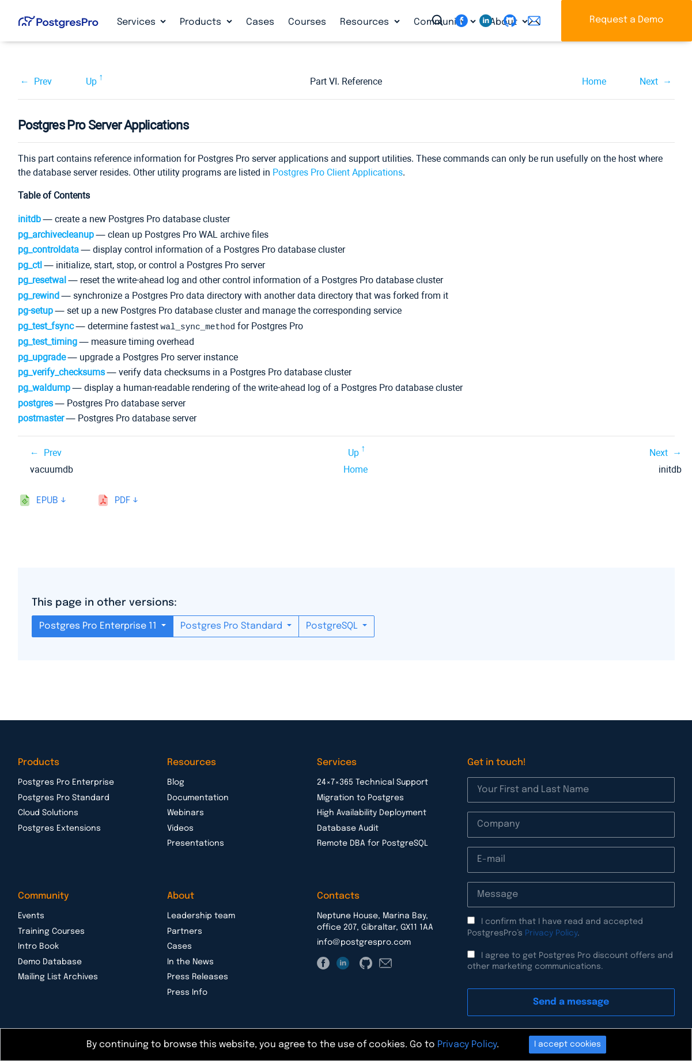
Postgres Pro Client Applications (338, 172)
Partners (184, 931)
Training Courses (51, 931)
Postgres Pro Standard (232, 625)
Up (91, 81)
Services (137, 22)
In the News (190, 961)
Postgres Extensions (59, 828)
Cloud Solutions (48, 812)
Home (594, 81)
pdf (122, 500)
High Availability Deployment (371, 812)
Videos (180, 828)
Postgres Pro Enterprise (66, 782)
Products (202, 22)
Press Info (187, 992)
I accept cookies (567, 1044)
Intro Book (38, 946)
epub (47, 500)
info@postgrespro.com (364, 942)
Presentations (195, 843)
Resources (365, 22)
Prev (43, 81)
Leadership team (201, 915)
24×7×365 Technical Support (372, 782)
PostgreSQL (333, 625)
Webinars (185, 812)
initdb (29, 219)
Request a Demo (626, 20)
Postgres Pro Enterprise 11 (99, 625)
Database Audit (348, 828)
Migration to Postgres (360, 797)
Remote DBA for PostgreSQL (372, 843)
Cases (260, 22)
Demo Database (50, 961)
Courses (307, 22)
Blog (175, 782)
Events (31, 915)
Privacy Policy (551, 933)
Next (649, 81)
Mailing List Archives (58, 976)
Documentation (198, 797)
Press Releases (197, 976)
